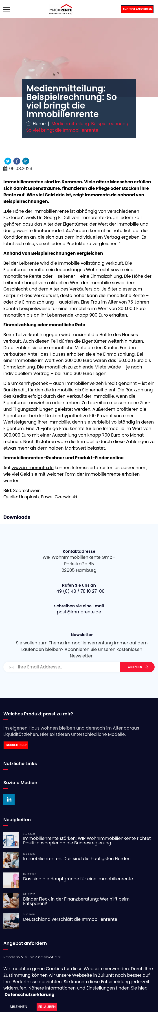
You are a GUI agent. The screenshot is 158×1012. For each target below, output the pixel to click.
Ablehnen (18, 1006)
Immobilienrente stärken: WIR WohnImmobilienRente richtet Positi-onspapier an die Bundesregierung (87, 840)
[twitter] (7, 161)
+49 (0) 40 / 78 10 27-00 (79, 591)
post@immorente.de (79, 612)
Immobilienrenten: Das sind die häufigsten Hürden (77, 859)
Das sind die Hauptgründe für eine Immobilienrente (78, 879)
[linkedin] (25, 161)
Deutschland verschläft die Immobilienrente (70, 919)
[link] (79, 745)
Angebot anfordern (137, 9)
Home (36, 124)
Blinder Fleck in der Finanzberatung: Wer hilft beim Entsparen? (76, 901)
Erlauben (47, 1006)
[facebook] (16, 161)
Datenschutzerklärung (29, 995)
